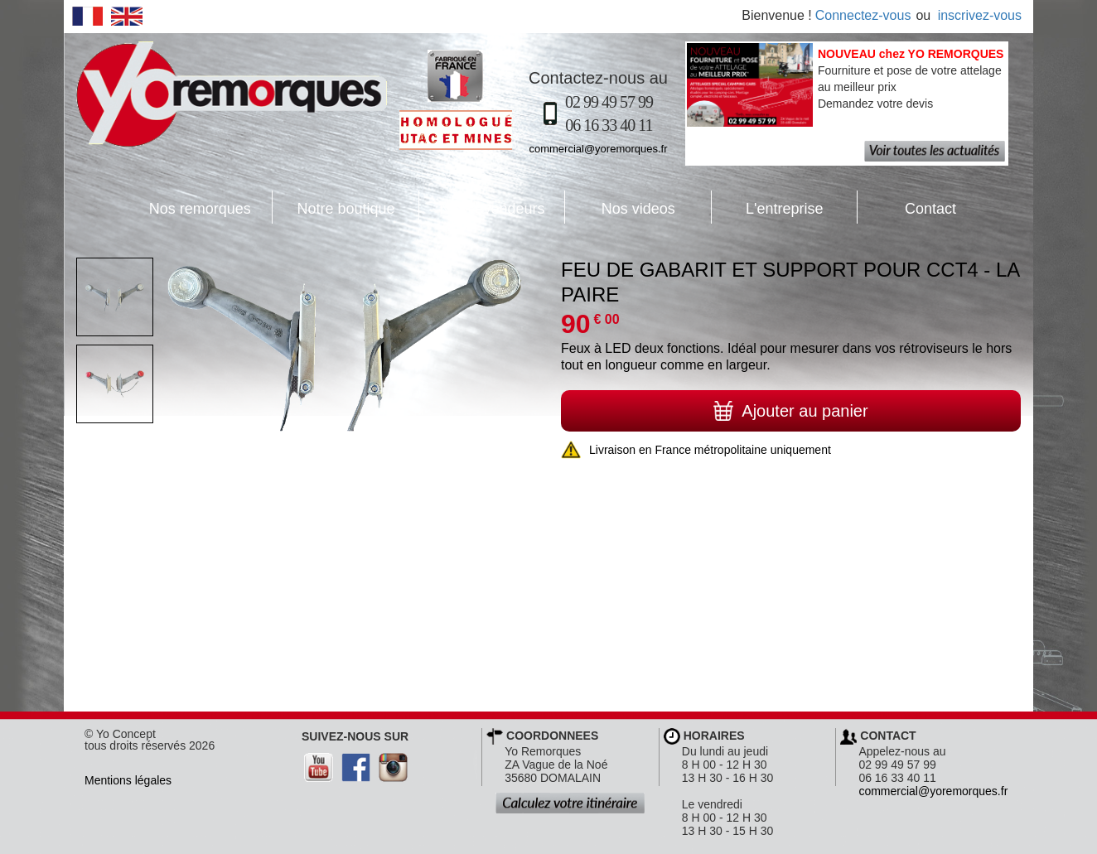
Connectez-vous (863, 15)
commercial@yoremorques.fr (598, 148)
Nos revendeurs (482, 207)
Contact (907, 207)
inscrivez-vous (980, 15)
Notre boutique (333, 207)
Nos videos (620, 207)
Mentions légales (128, 780)
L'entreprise (768, 207)
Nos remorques (200, 208)
